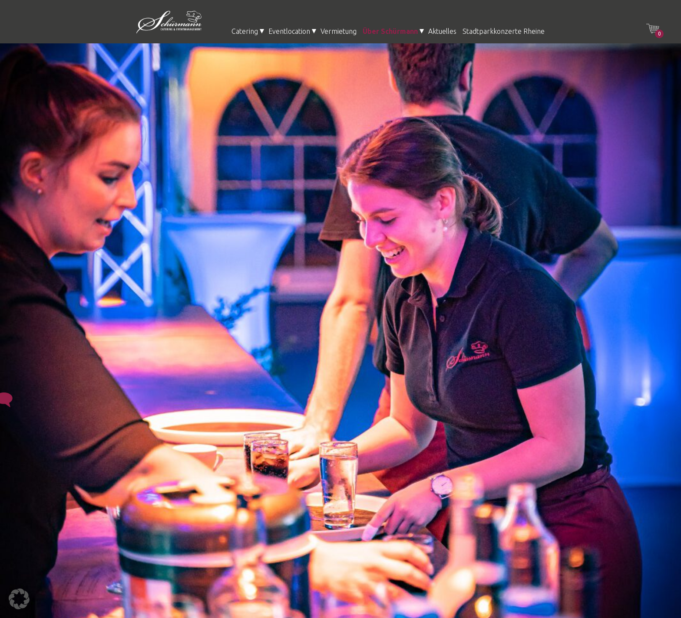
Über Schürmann (390, 31)
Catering (244, 31)
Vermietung (339, 31)
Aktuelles (442, 31)
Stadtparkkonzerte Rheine (504, 31)
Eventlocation (289, 31)
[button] (19, 599)
